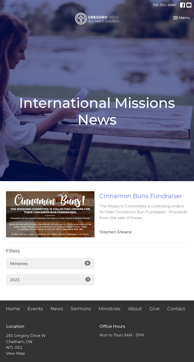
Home (13, 309)
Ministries (50, 263)
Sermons (81, 309)
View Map (15, 353)
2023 (50, 279)
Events (35, 309)
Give (155, 309)
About (135, 309)
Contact (176, 309)
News (57, 309)
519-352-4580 (164, 5)
